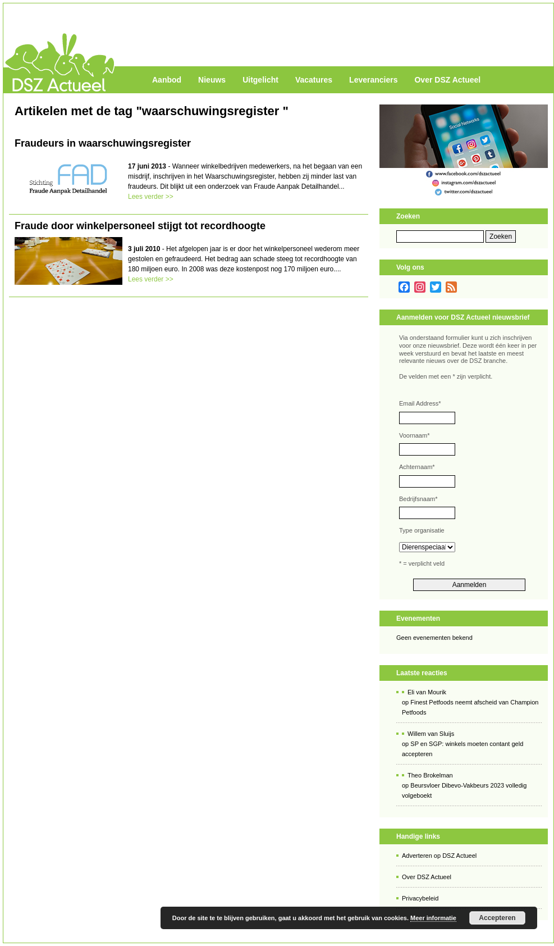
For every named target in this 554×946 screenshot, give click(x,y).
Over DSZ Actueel (447, 79)
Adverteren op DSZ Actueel (439, 855)
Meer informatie (433, 918)
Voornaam (414, 435)
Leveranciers (373, 79)
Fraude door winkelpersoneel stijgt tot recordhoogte (140, 225)
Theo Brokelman (430, 775)
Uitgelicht (260, 79)
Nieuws (212, 79)
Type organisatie (422, 530)
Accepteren (497, 918)
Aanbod (166, 79)
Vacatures (313, 79)
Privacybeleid (420, 898)
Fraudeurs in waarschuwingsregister (103, 143)
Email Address (420, 403)
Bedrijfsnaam (418, 498)
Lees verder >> (150, 197)
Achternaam (417, 466)
